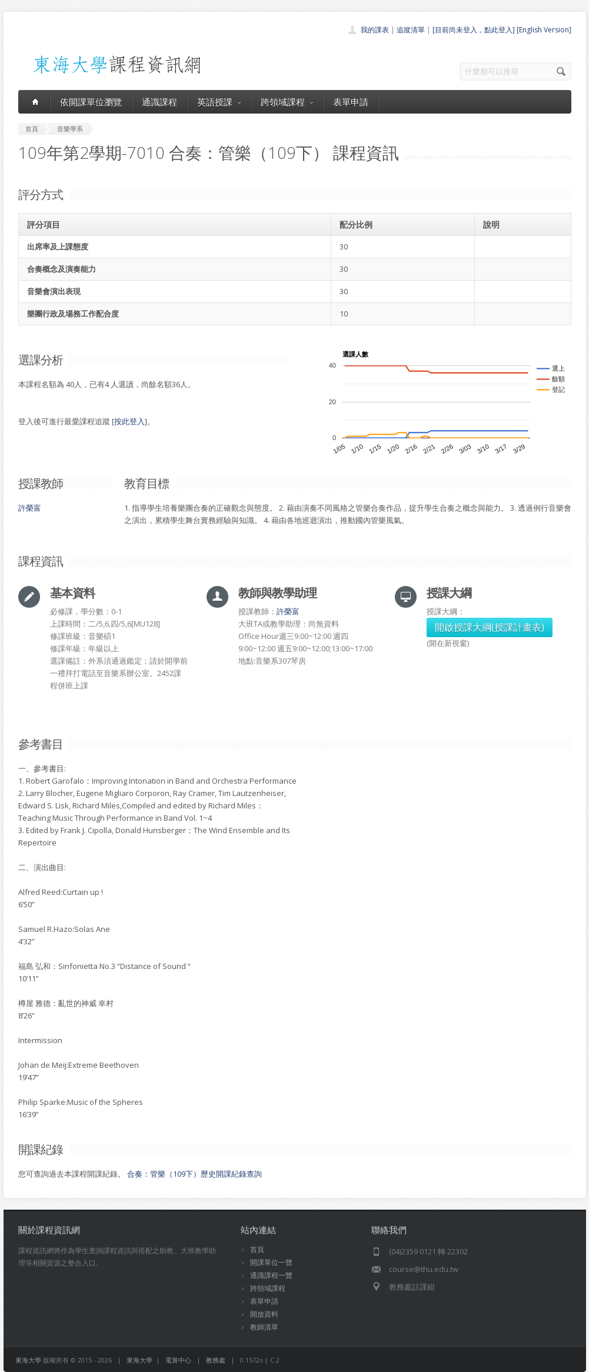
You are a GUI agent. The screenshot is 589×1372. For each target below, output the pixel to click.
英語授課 (219, 102)
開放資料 (264, 1314)
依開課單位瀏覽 (91, 102)
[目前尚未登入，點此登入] (473, 30)
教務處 (215, 1360)
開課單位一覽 (271, 1262)
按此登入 (129, 421)
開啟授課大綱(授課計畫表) (489, 627)
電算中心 (178, 1360)
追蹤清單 (411, 30)
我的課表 (375, 30)
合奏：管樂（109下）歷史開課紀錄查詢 (194, 1173)
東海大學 (28, 1360)
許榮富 (29, 507)
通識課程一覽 (271, 1275)
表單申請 (350, 102)
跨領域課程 (287, 102)
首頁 (257, 1249)
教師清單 (264, 1327)
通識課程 (159, 102)
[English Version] (544, 30)
